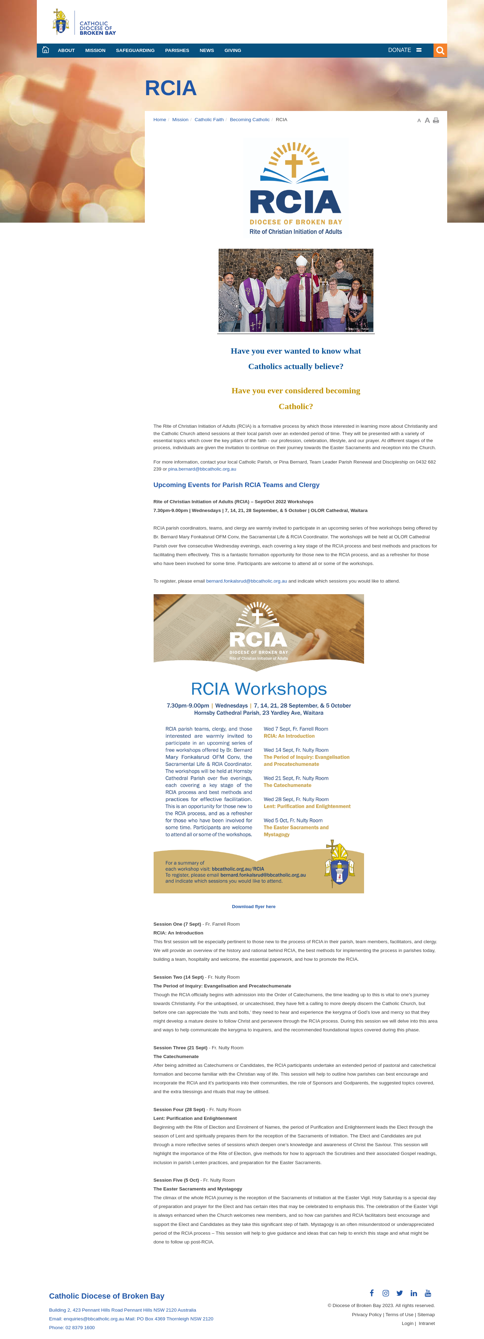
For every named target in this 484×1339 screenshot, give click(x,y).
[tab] (414, 50)
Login (408, 1323)
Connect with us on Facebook (372, 1296)
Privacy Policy (367, 1314)
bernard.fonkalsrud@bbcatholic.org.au (246, 581)
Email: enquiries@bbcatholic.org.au (86, 1318)
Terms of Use (399, 1314)
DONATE (399, 50)
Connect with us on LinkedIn (414, 1296)
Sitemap (426, 1314)
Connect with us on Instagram (386, 1296)
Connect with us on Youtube (428, 1296)
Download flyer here (253, 906)
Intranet (427, 1323)
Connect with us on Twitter (400, 1296)
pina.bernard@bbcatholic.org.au (202, 469)
